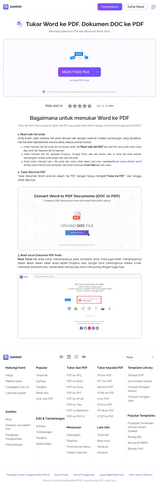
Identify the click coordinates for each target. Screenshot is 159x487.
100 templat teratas (140, 381)
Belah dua (42, 392)
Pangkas (41, 387)
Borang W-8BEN (138, 442)
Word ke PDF (105, 387)
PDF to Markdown (78, 410)
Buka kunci (103, 440)
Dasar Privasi (61, 474)
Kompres (102, 452)
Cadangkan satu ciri (17, 387)
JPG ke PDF (104, 375)
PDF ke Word (75, 381)
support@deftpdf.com (111, 474)
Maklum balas (14, 381)
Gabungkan (74, 434)
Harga (9, 375)
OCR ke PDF (104, 404)
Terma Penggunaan (84, 474)
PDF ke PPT (74, 392)
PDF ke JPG (74, 375)
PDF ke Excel (75, 387)
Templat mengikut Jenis (139, 398)
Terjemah (42, 375)
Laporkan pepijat (16, 392)
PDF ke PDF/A (76, 416)
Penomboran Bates (78, 446)
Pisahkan (72, 440)
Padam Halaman (77, 452)
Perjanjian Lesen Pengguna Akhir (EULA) (28, 474)
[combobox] (139, 357)
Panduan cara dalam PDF (18, 427)
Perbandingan (14, 444)
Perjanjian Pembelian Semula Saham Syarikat (140, 427)
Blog (8, 419)
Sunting (40, 381)
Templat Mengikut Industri (139, 389)
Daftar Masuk (136, 7)
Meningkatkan (109, 7)
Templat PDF (136, 375)
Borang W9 (134, 436)
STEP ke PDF (105, 416)
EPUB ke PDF (105, 410)
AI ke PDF (103, 398)
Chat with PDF (45, 398)
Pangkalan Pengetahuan (14, 436)
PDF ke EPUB (75, 398)
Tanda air (102, 446)
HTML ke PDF (105, 392)
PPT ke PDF (104, 381)
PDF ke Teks (74, 404)
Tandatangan (44, 432)
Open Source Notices (140, 474)
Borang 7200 (135, 448)
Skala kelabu (43, 443)
